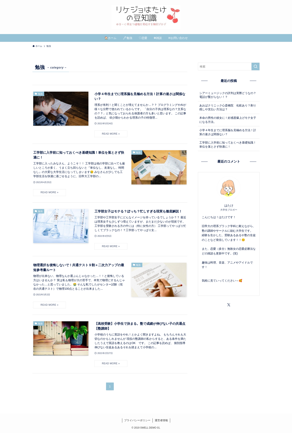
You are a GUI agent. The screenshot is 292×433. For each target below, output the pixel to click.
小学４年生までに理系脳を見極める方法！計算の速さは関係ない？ (227, 132)
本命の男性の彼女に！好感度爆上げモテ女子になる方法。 (227, 119)
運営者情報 (161, 420)
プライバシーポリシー (137, 420)
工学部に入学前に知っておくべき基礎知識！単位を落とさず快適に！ (227, 144)
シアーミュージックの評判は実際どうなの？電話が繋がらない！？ (227, 95)
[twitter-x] (229, 305)
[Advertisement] (229, 339)
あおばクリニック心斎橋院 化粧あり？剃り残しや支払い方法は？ (227, 107)
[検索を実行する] (255, 66)
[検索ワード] (229, 66)
